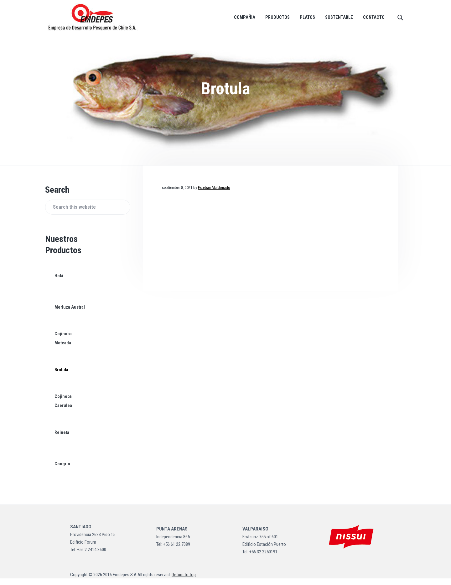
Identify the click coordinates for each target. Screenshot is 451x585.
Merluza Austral (69, 313)
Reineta (61, 438)
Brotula (61, 376)
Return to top (184, 581)
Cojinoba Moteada (62, 345)
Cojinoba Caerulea (63, 408)
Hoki (58, 282)
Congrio (62, 470)
